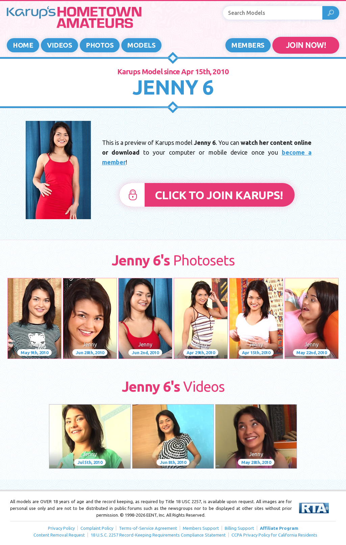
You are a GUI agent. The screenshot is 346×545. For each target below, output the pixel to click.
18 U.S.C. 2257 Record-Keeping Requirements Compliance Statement (158, 535)
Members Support (201, 528)
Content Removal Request (59, 535)
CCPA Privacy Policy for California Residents (274, 535)
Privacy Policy (61, 528)
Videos (59, 45)
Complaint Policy (96, 528)
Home (23, 45)
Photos (100, 45)
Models (141, 45)
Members (248, 45)
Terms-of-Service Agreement (148, 528)
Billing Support (239, 528)
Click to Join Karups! (219, 194)
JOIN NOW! (306, 45)
